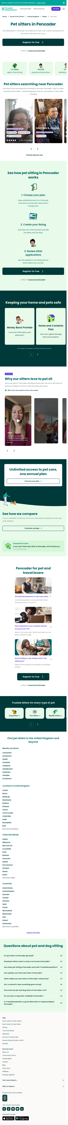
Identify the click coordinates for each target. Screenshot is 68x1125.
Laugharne (6, 766)
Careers (5, 1062)
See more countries (10, 926)
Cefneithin (6, 762)
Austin (4, 875)
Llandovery (6, 772)
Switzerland (6, 923)
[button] (18, 421)
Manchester (6, 800)
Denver (5, 871)
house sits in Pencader (36, 51)
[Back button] (31, 148)
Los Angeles (6, 849)
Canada (5, 898)
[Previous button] (7, 450)
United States (7, 888)
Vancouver (6, 858)
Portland (5, 868)
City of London (7, 813)
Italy (4, 917)
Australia (5, 894)
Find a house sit (39, 9)
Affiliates (5, 1071)
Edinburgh (6, 797)
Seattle (5, 862)
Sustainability (7, 1059)
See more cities (8, 878)
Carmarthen (7, 753)
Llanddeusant (7, 769)
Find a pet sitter (25, 9)
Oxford (5, 810)
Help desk (5, 1034)
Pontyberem (7, 778)
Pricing (4, 1027)
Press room (6, 1068)
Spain (4, 904)
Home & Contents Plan (10, 1037)
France (5, 907)
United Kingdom (8, 891)
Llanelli (5, 759)
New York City (7, 845)
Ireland (5, 920)
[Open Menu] (63, 8)
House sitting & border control (12, 1040)
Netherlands (7, 914)
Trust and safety (8, 1031)
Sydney (5, 839)
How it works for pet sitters (11, 1024)
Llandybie (6, 775)
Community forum (9, 1055)
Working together (8, 1075)
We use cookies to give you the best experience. (23, 3)
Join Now (56, 9)
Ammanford (6, 756)
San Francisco (7, 865)
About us (5, 1052)
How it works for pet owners (12, 1021)
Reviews (5, 1044)
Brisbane (5, 855)
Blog (3, 1065)
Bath (4, 826)
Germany (5, 901)
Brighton (5, 803)
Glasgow (5, 806)
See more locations (10, 829)
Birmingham (6, 822)
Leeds (4, 819)
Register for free (33, 42)
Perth (4, 852)
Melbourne (6, 842)
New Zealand (7, 910)
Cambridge (6, 816)
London (5, 790)
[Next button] (37, 148)
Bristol (4, 793)
